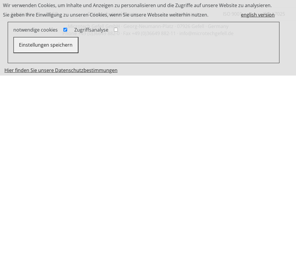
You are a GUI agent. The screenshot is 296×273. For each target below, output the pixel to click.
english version (258, 14)
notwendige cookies (35, 30)
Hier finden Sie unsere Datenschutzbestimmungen (61, 70)
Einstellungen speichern (46, 45)
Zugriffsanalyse (91, 30)
